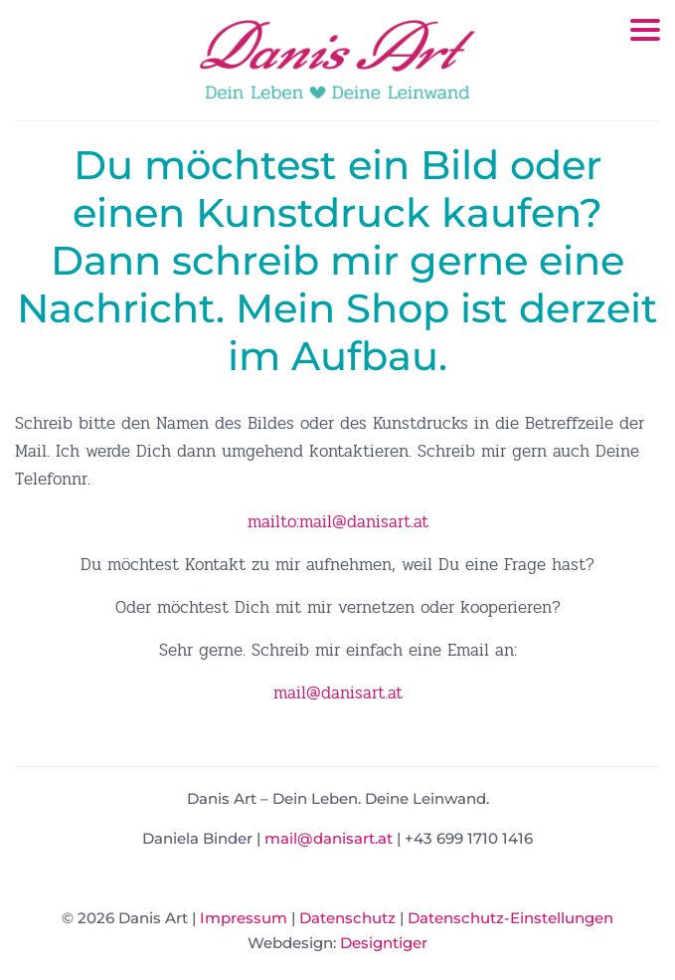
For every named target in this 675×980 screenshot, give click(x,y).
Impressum (243, 917)
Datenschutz (347, 917)
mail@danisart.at (338, 693)
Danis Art (338, 59)
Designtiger (383, 942)
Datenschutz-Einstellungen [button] (510, 917)
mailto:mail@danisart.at (338, 521)
